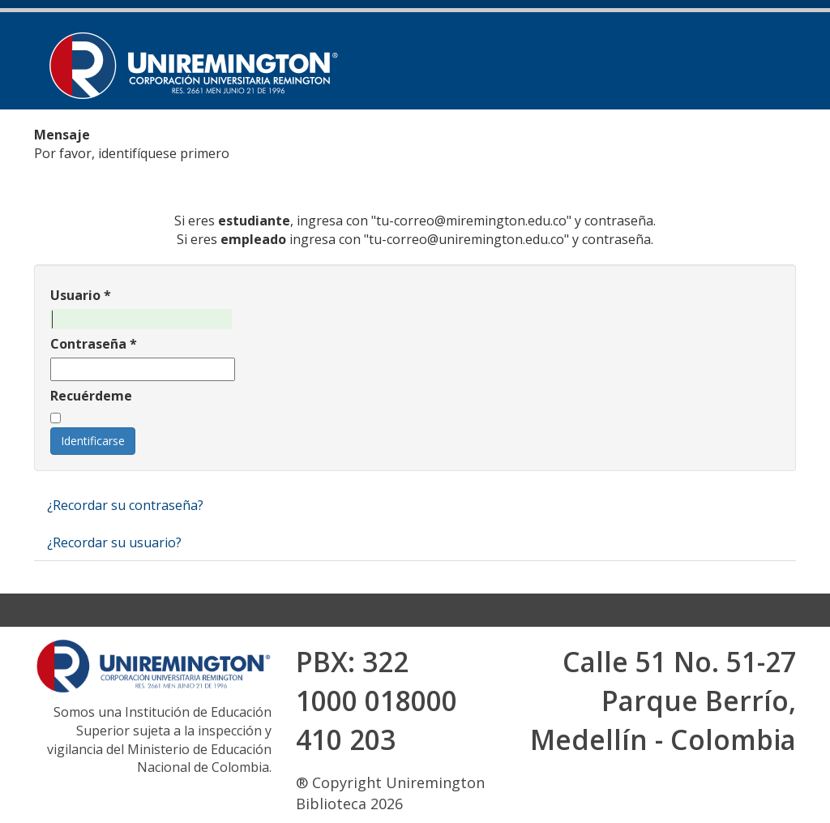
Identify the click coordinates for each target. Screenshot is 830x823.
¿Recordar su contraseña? (125, 505)
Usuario (80, 295)
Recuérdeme (91, 396)
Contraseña (93, 344)
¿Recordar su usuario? (114, 542)
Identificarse (93, 440)
